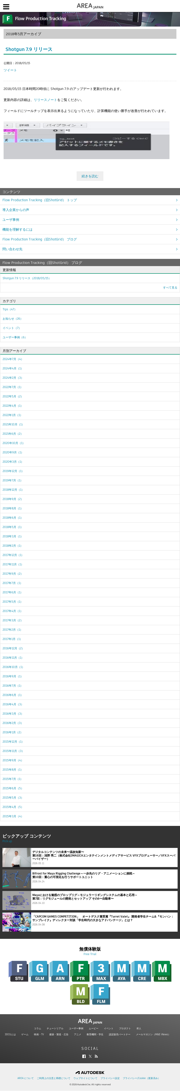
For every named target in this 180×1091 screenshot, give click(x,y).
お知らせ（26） (13, 319)
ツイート (10, 70)
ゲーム (24, 1034)
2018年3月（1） (13, 536)
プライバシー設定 (110, 1078)
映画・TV (39, 1034)
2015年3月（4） (13, 816)
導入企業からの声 (15, 209)
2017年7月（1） (13, 583)
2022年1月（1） (13, 415)
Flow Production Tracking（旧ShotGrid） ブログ (39, 239)
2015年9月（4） (13, 760)
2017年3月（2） (13, 620)
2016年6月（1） (13, 695)
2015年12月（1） (13, 742)
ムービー (93, 1028)
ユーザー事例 (76, 1028)
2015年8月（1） (13, 770)
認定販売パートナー (119, 1034)
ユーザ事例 (10, 219)
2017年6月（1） (13, 592)
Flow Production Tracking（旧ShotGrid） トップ (39, 200)
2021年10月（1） (13, 424)
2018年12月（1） (13, 490)
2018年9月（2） (13, 499)
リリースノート (45, 99)
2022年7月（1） (13, 387)
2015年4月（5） (13, 807)
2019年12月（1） (13, 471)
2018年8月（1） (13, 508)
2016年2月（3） (13, 723)
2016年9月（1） (13, 676)
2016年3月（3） (13, 714)
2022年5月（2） (13, 396)
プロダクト (125, 1028)
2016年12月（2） (13, 648)
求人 (138, 1028)
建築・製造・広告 (58, 1034)
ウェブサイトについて (85, 1078)
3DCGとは (10, 1034)
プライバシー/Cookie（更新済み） (141, 1078)
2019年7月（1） (13, 480)
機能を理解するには (17, 229)
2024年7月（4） (13, 359)
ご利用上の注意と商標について (53, 1078)
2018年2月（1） (13, 546)
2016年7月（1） (13, 686)
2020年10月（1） (14, 443)
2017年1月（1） (12, 639)
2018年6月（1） (13, 518)
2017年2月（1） (13, 630)
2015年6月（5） (13, 788)
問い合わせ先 (12, 249)
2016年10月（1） (14, 667)
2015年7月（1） (13, 779)
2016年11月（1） (13, 658)
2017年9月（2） (13, 574)
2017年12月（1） (13, 555)
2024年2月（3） (13, 378)
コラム (37, 1028)
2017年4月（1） (13, 611)
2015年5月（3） (13, 798)
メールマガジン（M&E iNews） (153, 1034)
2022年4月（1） (13, 406)
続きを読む (90, 176)
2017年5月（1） (13, 602)
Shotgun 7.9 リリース (29, 49)
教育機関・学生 (95, 1034)
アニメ (77, 1034)
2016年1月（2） (13, 732)
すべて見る (170, 287)
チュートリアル (55, 1028)
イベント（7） (12, 328)
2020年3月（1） (13, 462)
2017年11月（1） (13, 564)
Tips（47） (10, 309)
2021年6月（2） (13, 434)
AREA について (25, 1078)
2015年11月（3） (13, 751)
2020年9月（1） (13, 452)
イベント (108, 1028)
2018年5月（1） (13, 527)
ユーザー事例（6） (15, 337)
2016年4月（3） (13, 704)
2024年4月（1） (13, 368)
